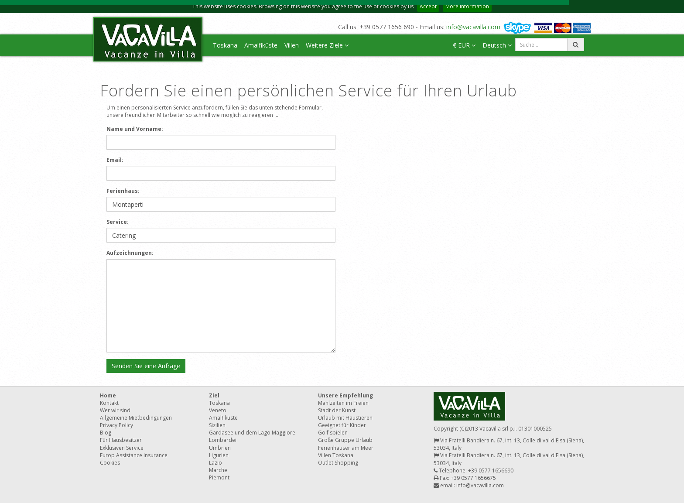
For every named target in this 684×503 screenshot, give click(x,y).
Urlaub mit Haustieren (345, 417)
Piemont (219, 477)
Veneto (217, 410)
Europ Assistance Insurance (134, 455)
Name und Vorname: (134, 129)
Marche (218, 470)
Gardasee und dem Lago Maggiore (252, 432)
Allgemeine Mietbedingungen (136, 417)
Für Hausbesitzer (121, 440)
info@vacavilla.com (473, 27)
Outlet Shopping (338, 462)
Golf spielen (333, 432)
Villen (291, 45)
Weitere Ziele (327, 45)
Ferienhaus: (123, 191)
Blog (105, 432)
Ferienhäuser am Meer (345, 448)
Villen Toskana (335, 455)
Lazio (215, 462)
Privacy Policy (116, 425)
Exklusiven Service (122, 448)
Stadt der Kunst (337, 410)
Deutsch (497, 45)
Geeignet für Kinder (342, 425)
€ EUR (464, 45)
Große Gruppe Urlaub (345, 440)
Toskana (225, 45)
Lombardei (222, 440)
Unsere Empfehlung (345, 395)
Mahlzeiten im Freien (343, 403)
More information (467, 6)
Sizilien (217, 425)
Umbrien (220, 448)
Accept (428, 6)
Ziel (214, 395)
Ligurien (219, 455)
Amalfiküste (260, 45)
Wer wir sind (115, 410)
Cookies (110, 462)
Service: (117, 222)
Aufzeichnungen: (130, 253)
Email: (114, 160)
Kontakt (109, 403)
